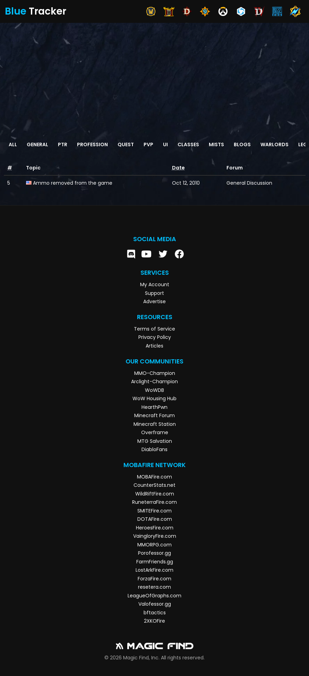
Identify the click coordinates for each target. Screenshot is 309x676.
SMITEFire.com (154, 510)
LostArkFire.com (154, 570)
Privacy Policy (154, 337)
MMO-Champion (154, 373)
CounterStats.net (154, 485)
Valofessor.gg (154, 603)
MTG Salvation (154, 441)
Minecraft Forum (154, 415)
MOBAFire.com (154, 476)
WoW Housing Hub (154, 398)
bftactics (155, 612)
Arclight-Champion (154, 381)
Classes (188, 144)
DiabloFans (154, 449)
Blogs (242, 144)
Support (154, 293)
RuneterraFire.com (154, 502)
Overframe (154, 432)
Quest (126, 144)
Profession (92, 144)
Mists (216, 144)
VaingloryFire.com (154, 536)
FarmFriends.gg (154, 561)
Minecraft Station (155, 424)
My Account (154, 284)
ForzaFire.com (154, 578)
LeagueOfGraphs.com (154, 595)
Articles (154, 345)
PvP (148, 144)
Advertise (154, 301)
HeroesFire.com (154, 527)
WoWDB (154, 390)
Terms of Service (154, 328)
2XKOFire (154, 620)
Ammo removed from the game (72, 182)
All (13, 144)
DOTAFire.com (154, 519)
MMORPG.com (154, 544)
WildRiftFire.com (154, 493)
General (37, 144)
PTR (62, 144)
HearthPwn (154, 407)
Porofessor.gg (154, 553)
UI (165, 144)
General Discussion (249, 182)
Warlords (274, 144)
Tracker (35, 11)
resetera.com (154, 586)
